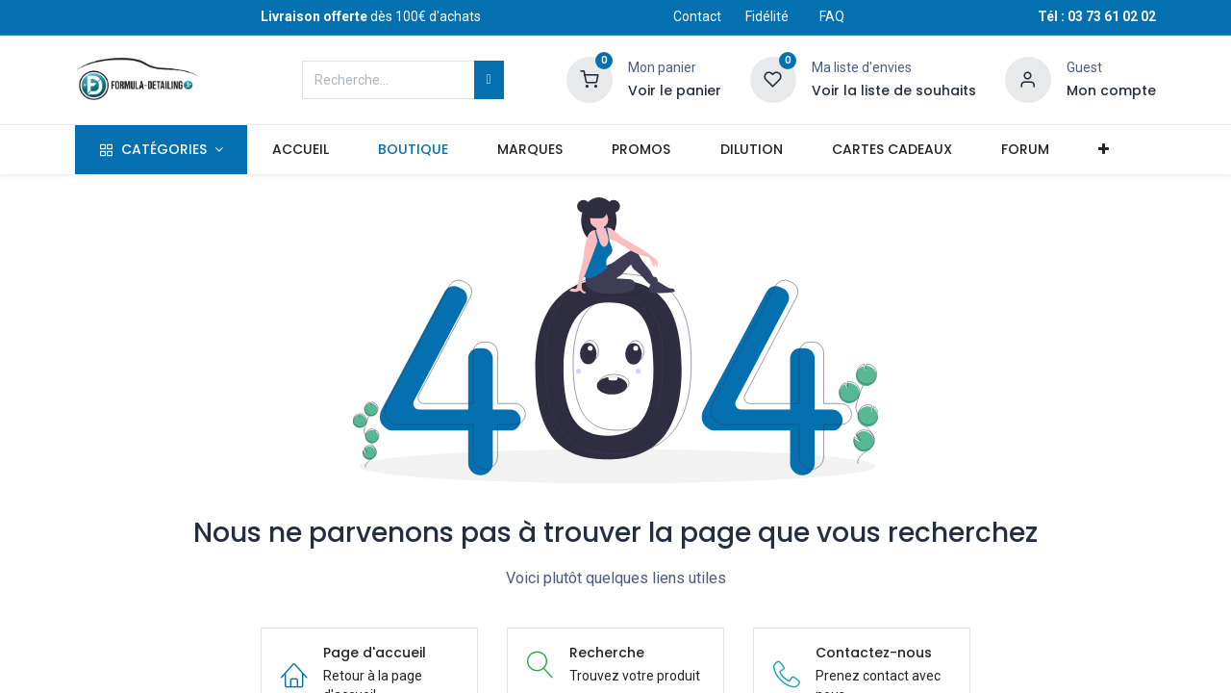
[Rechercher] (489, 80)
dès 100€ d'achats (371, 16)
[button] (1103, 150)
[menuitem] (300, 150)
